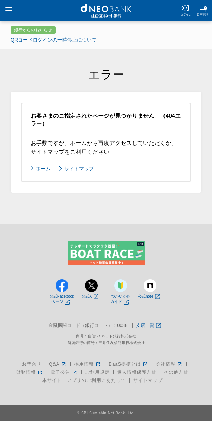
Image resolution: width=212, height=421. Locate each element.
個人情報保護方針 (136, 372)
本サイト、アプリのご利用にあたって (84, 380)
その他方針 (176, 372)
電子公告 (64, 372)
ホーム (43, 168)
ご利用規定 (97, 372)
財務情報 (29, 372)
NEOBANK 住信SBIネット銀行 (106, 10)
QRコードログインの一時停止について (54, 40)
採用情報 (87, 364)
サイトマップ (79, 168)
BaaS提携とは (128, 364)
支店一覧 (148, 325)
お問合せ (31, 364)
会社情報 (169, 364)
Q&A (58, 364)
